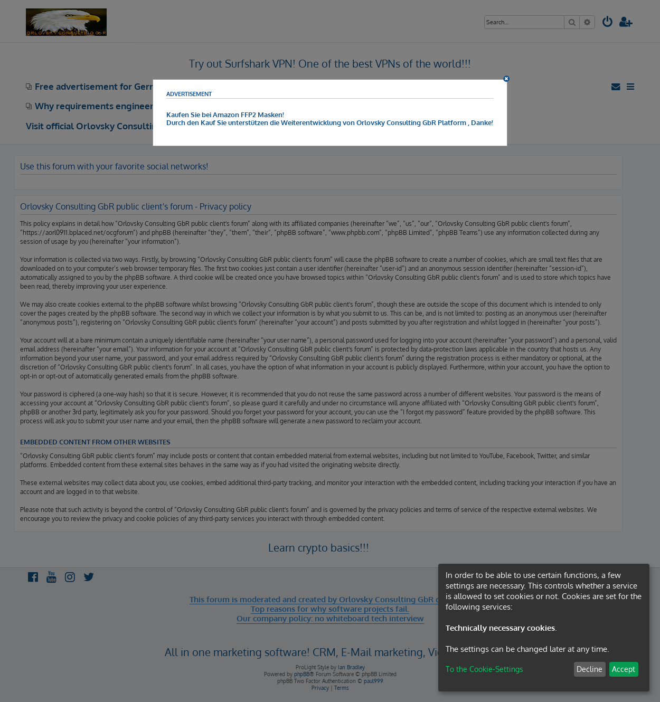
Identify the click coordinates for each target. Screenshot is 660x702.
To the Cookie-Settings (484, 669)
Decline (589, 669)
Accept (623, 669)
